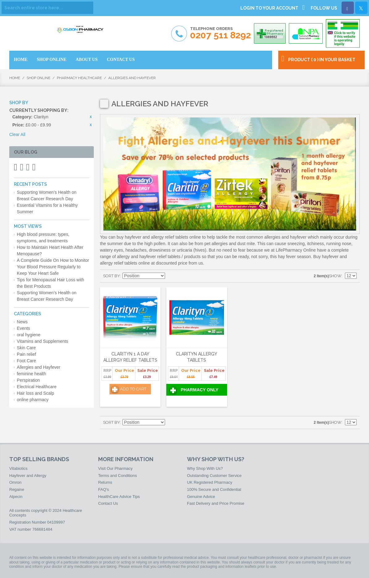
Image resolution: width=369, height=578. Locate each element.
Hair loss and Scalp (35, 393)
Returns (105, 482)
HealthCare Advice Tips (119, 496)
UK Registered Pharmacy (209, 482)
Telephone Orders (220, 33)
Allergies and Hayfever (38, 367)
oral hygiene (28, 334)
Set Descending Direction (170, 276)
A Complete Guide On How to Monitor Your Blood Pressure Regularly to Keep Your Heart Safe (53, 267)
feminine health (31, 373)
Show (335, 276)
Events (23, 328)
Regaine (16, 489)
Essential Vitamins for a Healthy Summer (47, 208)
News (22, 321)
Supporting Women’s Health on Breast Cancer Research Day (47, 195)
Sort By (111, 276)
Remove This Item (91, 117)
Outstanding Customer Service (214, 475)
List (192, 276)
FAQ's (103, 489)
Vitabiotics (18, 468)
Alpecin (16, 496)
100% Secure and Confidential (214, 489)
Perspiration (28, 380)
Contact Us (108, 503)
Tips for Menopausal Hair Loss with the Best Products (50, 283)
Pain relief (26, 354)
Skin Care (26, 347)
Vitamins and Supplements (42, 341)
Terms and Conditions (117, 475)
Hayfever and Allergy (27, 475)
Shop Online (38, 78)
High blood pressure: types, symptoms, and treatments (43, 237)
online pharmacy (33, 399)
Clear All (17, 134)
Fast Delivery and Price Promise (215, 503)
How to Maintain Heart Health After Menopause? (50, 250)
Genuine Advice (201, 496)
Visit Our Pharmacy (115, 468)
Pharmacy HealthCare (79, 78)
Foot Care (26, 360)
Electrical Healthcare (36, 386)
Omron (15, 482)
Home (14, 78)
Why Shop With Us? (205, 468)
